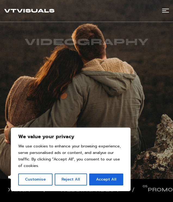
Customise (35, 179)
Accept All (106, 179)
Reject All (70, 179)
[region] (71, 159)
